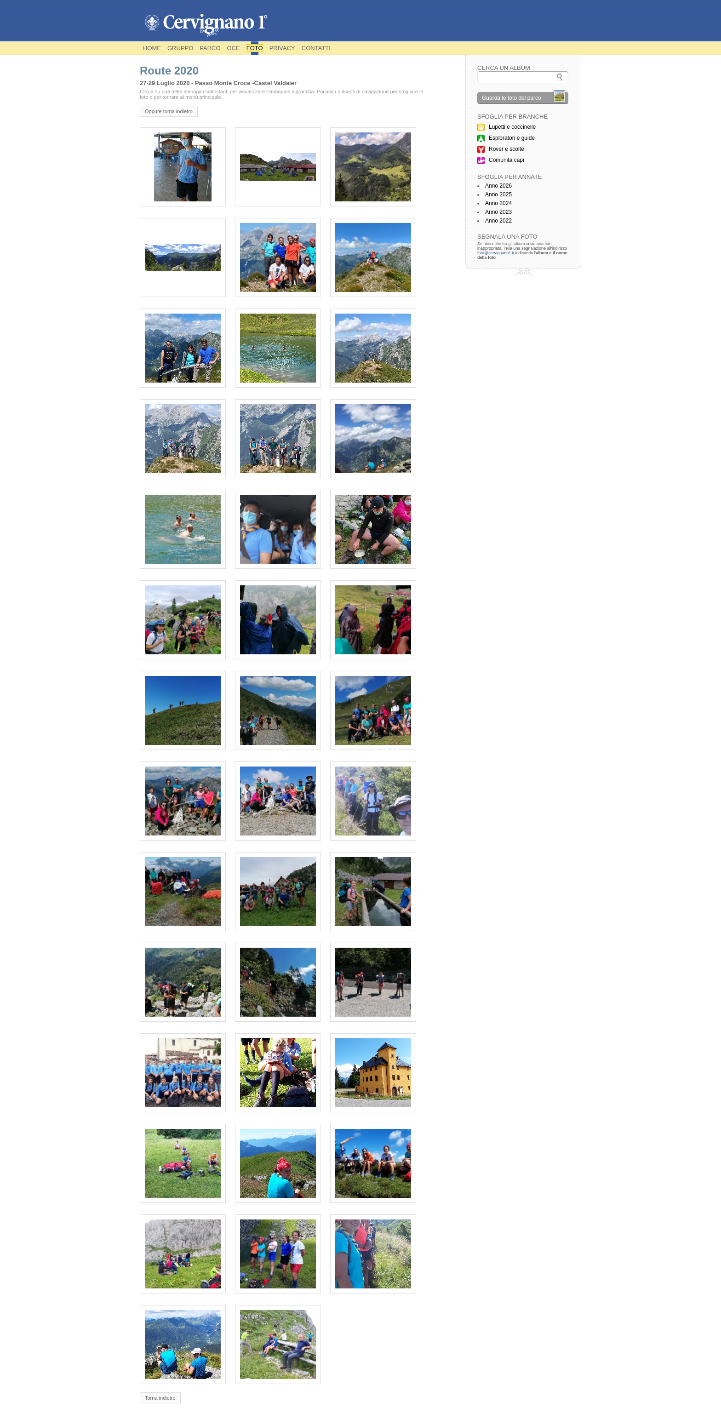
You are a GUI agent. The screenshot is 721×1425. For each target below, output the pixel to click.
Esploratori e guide (512, 138)
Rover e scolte (506, 149)
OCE (233, 48)
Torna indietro (160, 1398)
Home (152, 48)
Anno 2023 (498, 212)
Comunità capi (506, 160)
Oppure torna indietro (169, 111)
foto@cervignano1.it (495, 253)
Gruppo (180, 48)
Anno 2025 (498, 194)
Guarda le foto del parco (511, 98)
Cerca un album (503, 67)
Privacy (282, 48)
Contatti (316, 48)
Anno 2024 (498, 203)
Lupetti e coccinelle (512, 127)
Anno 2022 (498, 220)
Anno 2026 (498, 186)
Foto (254, 48)
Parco (210, 48)
